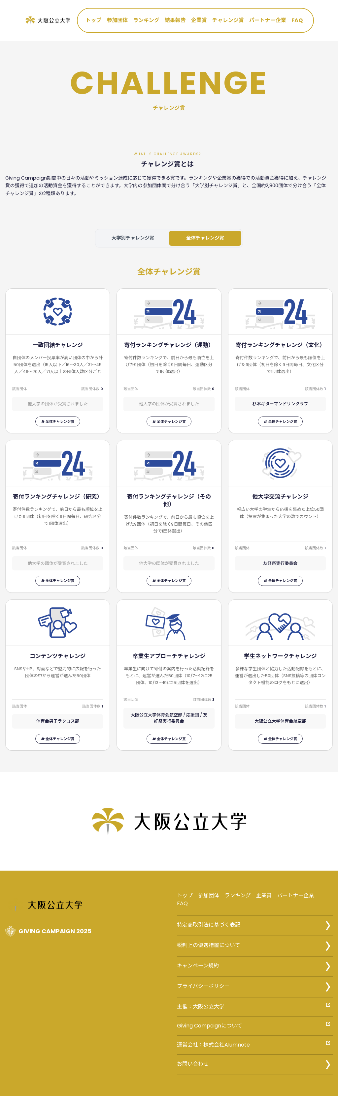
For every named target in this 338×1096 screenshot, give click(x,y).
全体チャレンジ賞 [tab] (205, 238)
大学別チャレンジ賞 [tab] (133, 238)
